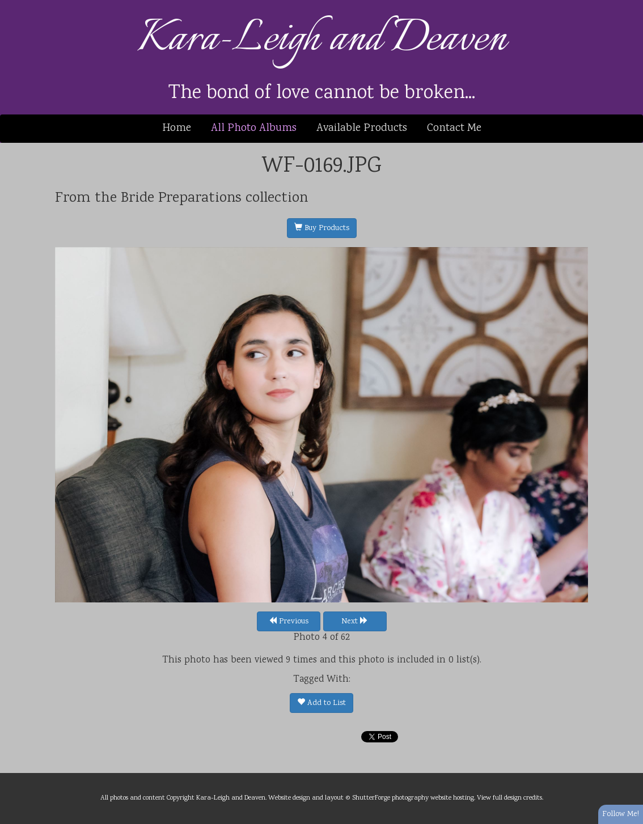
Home (176, 128)
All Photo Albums (254, 128)
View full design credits (509, 798)
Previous (288, 621)
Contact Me (454, 128)
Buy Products (321, 228)
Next (354, 621)
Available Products (361, 128)
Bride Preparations (181, 198)
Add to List (321, 703)
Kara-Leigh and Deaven (321, 39)
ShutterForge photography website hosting (413, 798)
